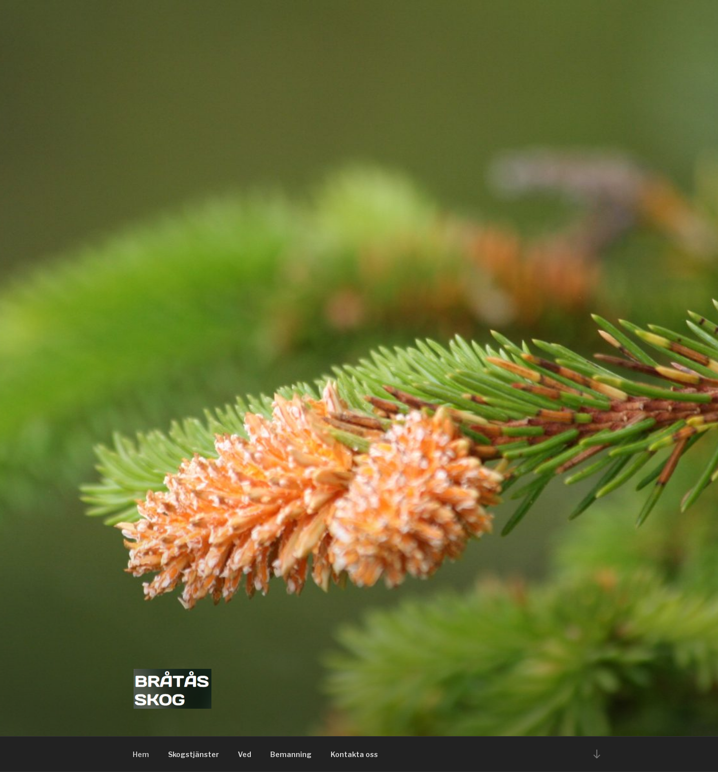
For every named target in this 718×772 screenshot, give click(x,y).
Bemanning (291, 754)
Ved (244, 754)
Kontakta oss (354, 754)
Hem (141, 754)
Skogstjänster (193, 754)
